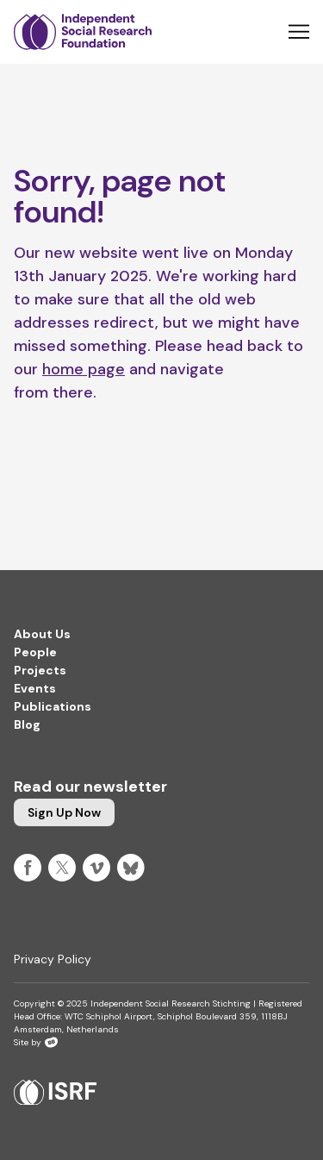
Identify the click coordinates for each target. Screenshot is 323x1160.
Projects (40, 670)
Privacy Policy (52, 959)
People (35, 652)
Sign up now (64, 812)
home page (83, 369)
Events (35, 688)
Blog (27, 724)
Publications (52, 706)
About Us (42, 634)
